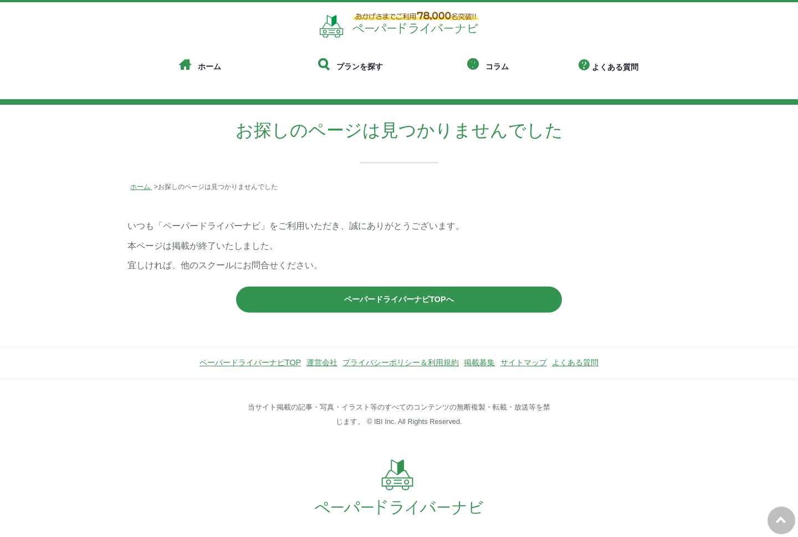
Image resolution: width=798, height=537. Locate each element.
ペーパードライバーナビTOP (250, 362)
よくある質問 (575, 362)
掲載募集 (479, 362)
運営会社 (321, 362)
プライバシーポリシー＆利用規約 (400, 362)
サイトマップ (523, 362)
